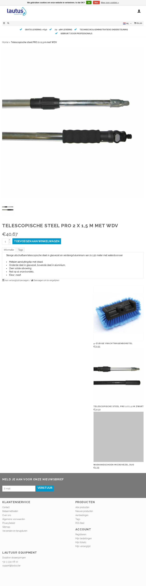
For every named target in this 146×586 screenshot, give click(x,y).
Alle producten (82, 507)
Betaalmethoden (10, 511)
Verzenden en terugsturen (14, 531)
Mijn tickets (80, 542)
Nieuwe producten (84, 511)
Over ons (6, 515)
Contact (5, 507)
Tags (20, 250)
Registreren (80, 534)
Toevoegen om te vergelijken (45, 280)
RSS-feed (79, 523)
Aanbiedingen (81, 515)
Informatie (9, 250)
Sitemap (6, 527)
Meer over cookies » (110, 3)
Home (5, 42)
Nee (96, 3)
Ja (89, 3)
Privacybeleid (8, 523)
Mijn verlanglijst (82, 546)
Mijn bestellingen (83, 538)
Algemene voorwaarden (13, 519)
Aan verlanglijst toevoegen (15, 280)
